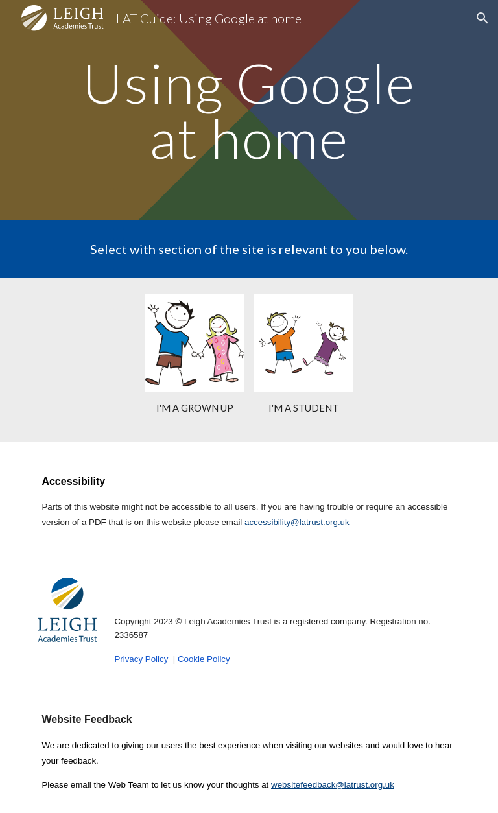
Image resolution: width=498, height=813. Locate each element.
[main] (249, 110)
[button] (482, 18)
